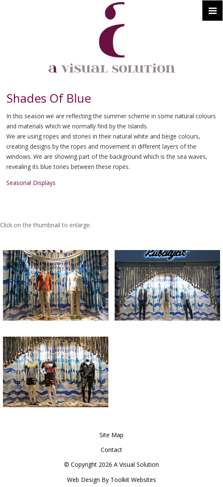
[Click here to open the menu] (212, 10)
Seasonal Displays (31, 183)
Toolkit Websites (133, 480)
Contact (111, 450)
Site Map (111, 435)
